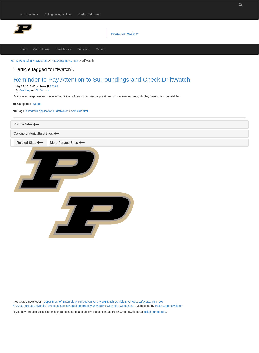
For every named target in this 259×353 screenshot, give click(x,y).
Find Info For (29, 14)
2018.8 (54, 86)
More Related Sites (67, 142)
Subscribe (83, 49)
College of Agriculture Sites (36, 133)
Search (100, 49)
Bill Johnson (42, 90)
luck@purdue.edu (155, 311)
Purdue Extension (89, 14)
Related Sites (30, 142)
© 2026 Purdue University (29, 305)
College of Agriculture (58, 14)
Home (23, 49)
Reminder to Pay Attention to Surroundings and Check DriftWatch (101, 79)
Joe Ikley (25, 90)
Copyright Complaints (120, 305)
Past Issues (63, 49)
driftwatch (62, 111)
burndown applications (39, 111)
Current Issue (41, 49)
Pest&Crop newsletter (125, 33)
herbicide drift (79, 111)
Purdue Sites (26, 124)
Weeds (36, 104)
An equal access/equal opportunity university (76, 305)
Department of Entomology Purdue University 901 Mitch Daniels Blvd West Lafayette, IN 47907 (104, 301)
